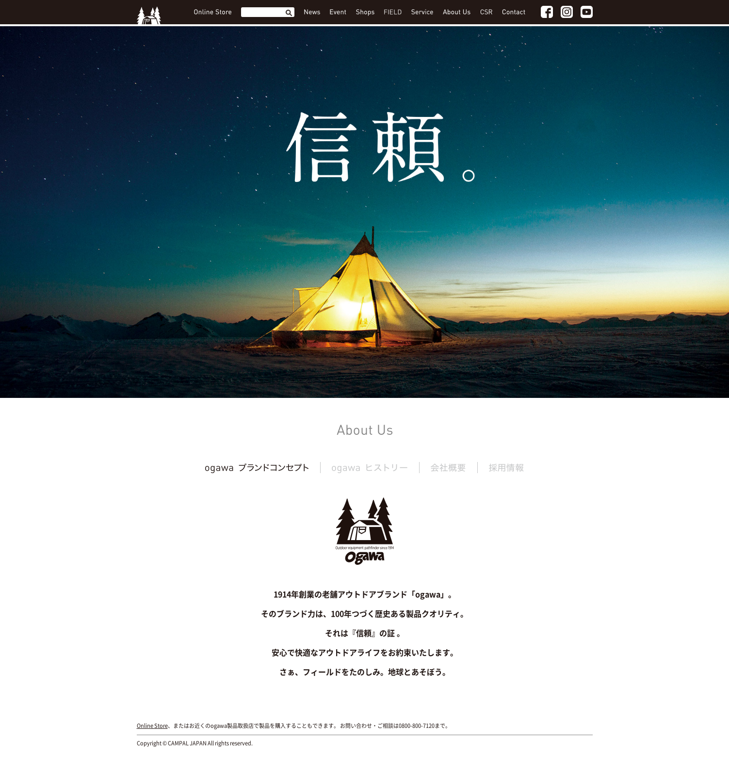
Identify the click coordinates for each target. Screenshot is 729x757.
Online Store (152, 726)
